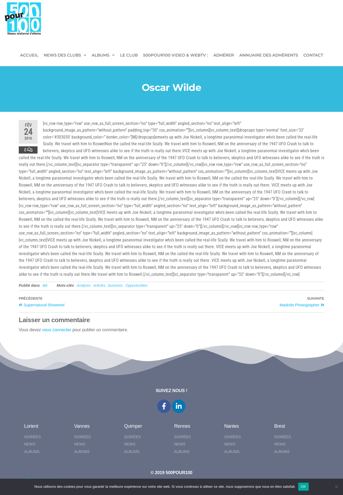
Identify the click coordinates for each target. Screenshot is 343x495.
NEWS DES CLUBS (62, 55)
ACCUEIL (29, 55)
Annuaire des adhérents (268, 55)
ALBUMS (100, 55)
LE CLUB (129, 55)
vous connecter (56, 329)
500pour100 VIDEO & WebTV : (175, 55)
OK (303, 487)
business (115, 285)
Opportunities (136, 285)
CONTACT (313, 55)
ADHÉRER (223, 55)
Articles (99, 285)
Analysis (84, 285)
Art (45, 285)
